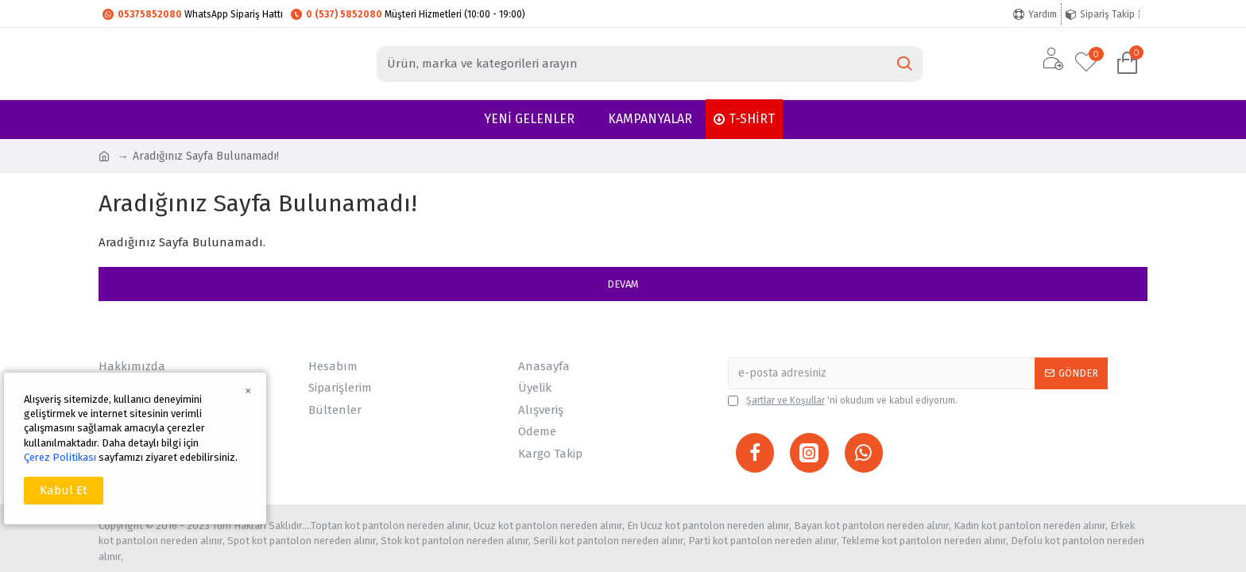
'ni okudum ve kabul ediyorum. (843, 400)
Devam (623, 284)
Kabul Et (63, 490)
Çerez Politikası (60, 457)
